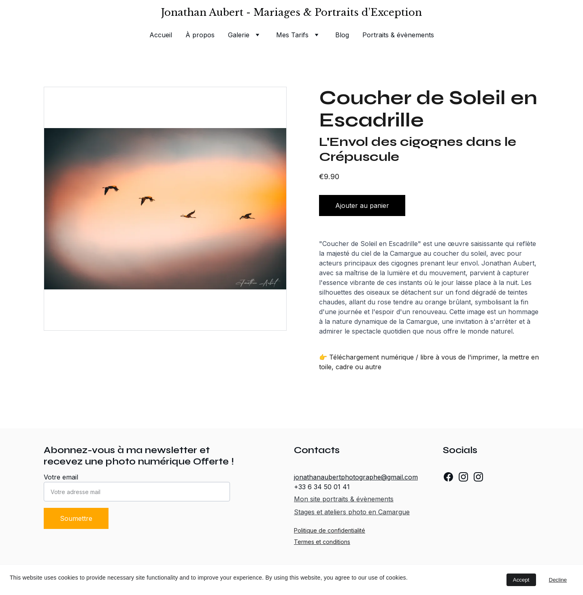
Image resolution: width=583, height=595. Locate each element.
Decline (558, 580)
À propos (200, 35)
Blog (342, 35)
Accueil (160, 35)
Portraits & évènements (398, 35)
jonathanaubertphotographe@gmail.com (356, 477)
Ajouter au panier (362, 205)
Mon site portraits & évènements (344, 499)
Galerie (238, 35)
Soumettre (76, 518)
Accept (521, 580)
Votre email (61, 477)
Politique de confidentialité (329, 530)
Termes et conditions (322, 541)
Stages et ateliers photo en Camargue (352, 512)
